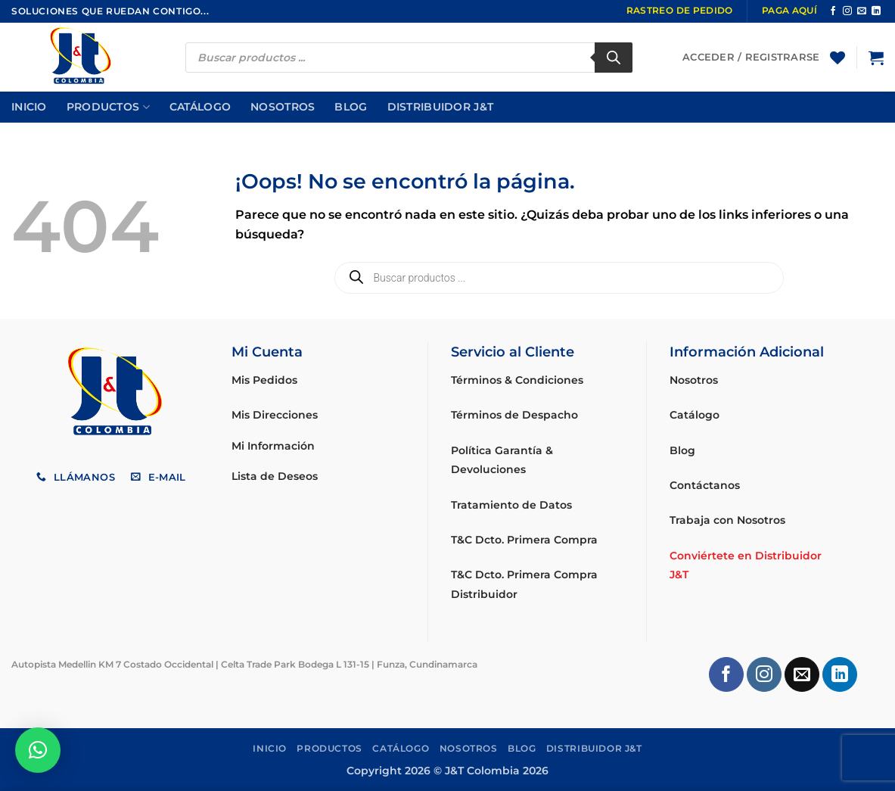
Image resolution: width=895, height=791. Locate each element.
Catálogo (200, 107)
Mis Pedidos (264, 380)
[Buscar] (613, 57)
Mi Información (273, 446)
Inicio (29, 107)
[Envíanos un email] (861, 11)
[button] (876, 57)
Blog (350, 107)
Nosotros (282, 107)
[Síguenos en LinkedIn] (876, 11)
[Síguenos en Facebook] (833, 11)
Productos (108, 107)
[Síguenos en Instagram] (847, 11)
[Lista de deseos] (837, 57)
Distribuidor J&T (440, 107)
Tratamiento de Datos (511, 505)
